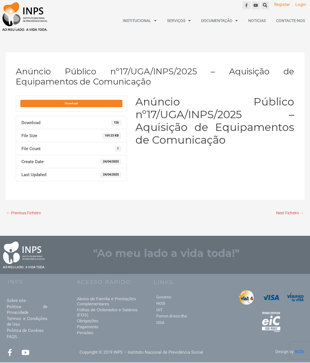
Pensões (85, 332)
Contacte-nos (290, 20)
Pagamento (87, 327)
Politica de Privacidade (27, 309)
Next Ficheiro (288, 213)
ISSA (160, 323)
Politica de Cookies (25, 330)
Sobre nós (16, 300)
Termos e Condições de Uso (27, 321)
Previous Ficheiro (25, 213)
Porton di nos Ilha (171, 316)
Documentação (219, 20)
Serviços (179, 20)
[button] (265, 5)
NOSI (160, 304)
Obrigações (87, 321)
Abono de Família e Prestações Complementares (106, 301)
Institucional (140, 20)
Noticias (257, 20)
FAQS (12, 337)
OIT (159, 310)
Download (71, 103)
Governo (163, 297)
